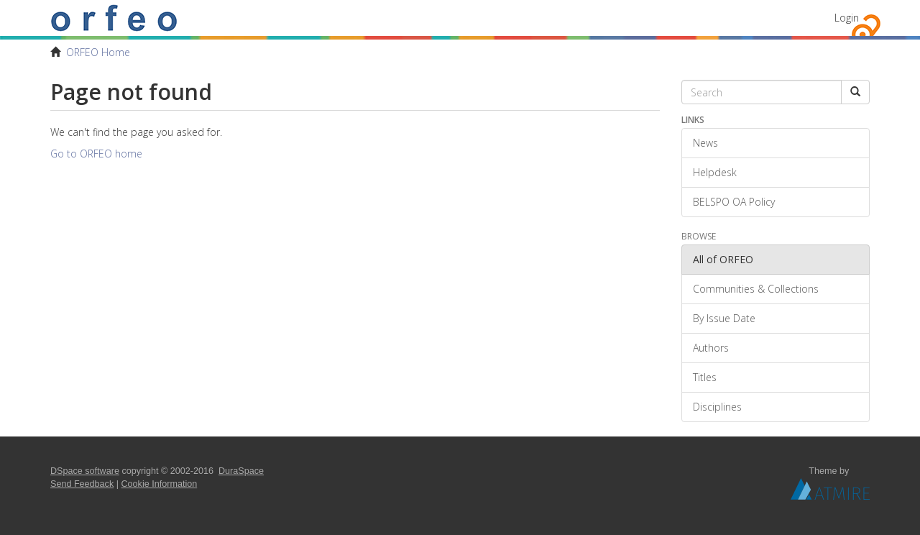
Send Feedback (82, 484)
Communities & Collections (756, 289)
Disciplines (717, 406)
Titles (705, 377)
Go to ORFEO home (96, 153)
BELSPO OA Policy (734, 202)
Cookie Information (159, 484)
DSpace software (84, 471)
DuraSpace (241, 471)
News (705, 143)
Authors (711, 348)
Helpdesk (715, 172)
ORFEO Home (98, 52)
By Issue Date (724, 318)
